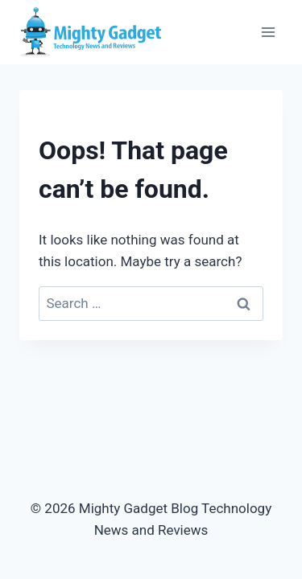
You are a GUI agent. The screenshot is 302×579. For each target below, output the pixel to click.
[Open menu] (268, 31)
